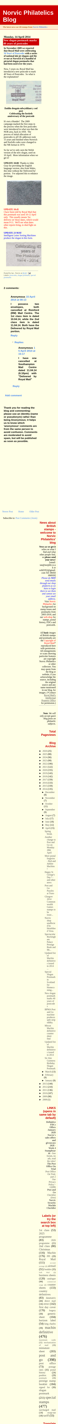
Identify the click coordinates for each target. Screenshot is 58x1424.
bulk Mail (44, 1272)
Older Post (34, 511)
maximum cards (47, 1340)
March (48, 1071)
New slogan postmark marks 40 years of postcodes (20, 42)
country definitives (44, 1293)
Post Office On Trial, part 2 (50, 1174)
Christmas (44, 1249)
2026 (45, 751)
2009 (45, 1096)
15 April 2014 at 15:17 (26, 350)
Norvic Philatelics (40, 27)
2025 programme (45, 1235)
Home (21, 511)
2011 (45, 1090)
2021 (45, 767)
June (47, 821)
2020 (45, 770)
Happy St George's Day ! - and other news (50, 877)
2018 (45, 776)
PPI (48, 1256)
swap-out (51, 1412)
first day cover (47, 1307)
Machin (51, 1252)
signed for (44, 1387)
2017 (45, 779)
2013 (45, 1083)
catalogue (51, 1278)
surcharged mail (47, 1410)
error (46, 1303)
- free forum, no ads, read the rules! (50, 1155)
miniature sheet (44, 1349)
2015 (45, 786)
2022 (45, 763)
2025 (45, 754)
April (48, 828)
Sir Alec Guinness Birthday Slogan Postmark (50, 1063)
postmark (43, 1378)
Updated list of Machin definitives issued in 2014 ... (50, 961)
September (50, 809)
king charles (50, 1324)
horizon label (47, 1320)
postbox (42, 1375)
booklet (47, 1269)
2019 (45, 773)
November (50, 798)
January (49, 1080)
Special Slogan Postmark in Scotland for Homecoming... (50, 981)
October (49, 804)
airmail (52, 1265)
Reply (14, 335)
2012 (45, 1087)
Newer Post (7, 511)
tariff (46, 1415)
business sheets (47, 1275)
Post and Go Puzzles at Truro (49, 889)
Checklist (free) (51, 1194)
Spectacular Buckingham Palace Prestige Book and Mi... (50, 942)
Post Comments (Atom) (26, 518)
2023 (45, 760)
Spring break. (49, 832)
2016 (45, 783)
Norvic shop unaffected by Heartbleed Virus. (50, 924)
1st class (44, 1230)
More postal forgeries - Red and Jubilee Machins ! (50, 862)
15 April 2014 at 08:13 (23, 298)
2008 (45, 1099)
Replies (19, 342)
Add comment (13, 395)
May (47, 825)
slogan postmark (24, 275)
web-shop (48, 617)
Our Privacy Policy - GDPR (52, 1183)
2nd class (44, 1246)
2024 (45, 757)
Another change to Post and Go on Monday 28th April (50, 845)
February (49, 1075)
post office (47, 1363)
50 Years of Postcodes (14, 53)
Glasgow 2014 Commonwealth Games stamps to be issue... (50, 905)
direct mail (50, 1301)
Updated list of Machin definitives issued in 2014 (50, 1048)
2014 (45, 789)
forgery (52, 1310)
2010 (45, 1093)
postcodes (13, 275)
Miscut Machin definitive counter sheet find (50, 1032)
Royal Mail (47, 1259)
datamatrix (51, 1298)
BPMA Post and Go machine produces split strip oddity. (50, 1016)
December (50, 792)
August (48, 815)
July (47, 818)
